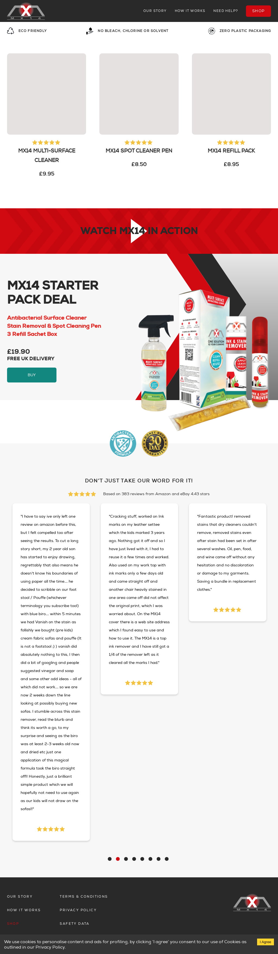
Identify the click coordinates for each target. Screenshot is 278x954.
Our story (155, 11)
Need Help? (225, 11)
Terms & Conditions (84, 897)
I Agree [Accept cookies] (265, 942)
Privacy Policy (78, 910)
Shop (258, 11)
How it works (190, 11)
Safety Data (74, 924)
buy (32, 375)
